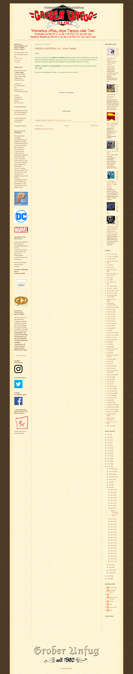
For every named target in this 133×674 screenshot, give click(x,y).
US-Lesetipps (110, 393)
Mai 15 (112, 532)
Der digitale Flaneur (112, 591)
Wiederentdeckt (111, 407)
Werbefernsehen (111, 405)
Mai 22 (112, 505)
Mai (110, 487)
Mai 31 (112, 489)
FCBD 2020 (110, 319)
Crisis (108, 280)
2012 (108, 464)
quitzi (110, 610)
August (111, 479)
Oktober (111, 474)
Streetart (109, 381)
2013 (108, 461)
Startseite (66, 125)
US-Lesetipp (110, 391)
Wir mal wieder (111, 409)
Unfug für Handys (21, 355)
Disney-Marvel (111, 307)
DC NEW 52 (110, 288)
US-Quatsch (110, 398)
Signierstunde (110, 374)
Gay (108, 330)
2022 (108, 437)
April (110, 565)
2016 (108, 453)
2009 (108, 579)
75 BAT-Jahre (110, 254)
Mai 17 (112, 527)
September (112, 477)
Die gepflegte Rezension (110, 304)
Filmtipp (58, 120)
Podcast (109, 364)
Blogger (70, 668)
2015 (108, 456)
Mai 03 (112, 556)
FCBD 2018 (110, 314)
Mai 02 (112, 559)
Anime (109, 265)
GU (110, 594)
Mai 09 (112, 545)
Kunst (108, 342)
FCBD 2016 (110, 309)
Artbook (109, 267)
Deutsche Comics (111, 299)
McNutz (111, 601)
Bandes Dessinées (112, 269)
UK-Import (110, 386)
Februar (111, 570)
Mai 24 (112, 500)
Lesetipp (109, 346)
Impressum (17, 62)
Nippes (109, 361)
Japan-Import (110, 339)
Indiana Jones (110, 337)
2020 (108, 442)
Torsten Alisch (113, 607)
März (110, 567)
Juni (110, 485)
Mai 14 (112, 535)
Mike (110, 604)
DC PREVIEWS (111, 291)
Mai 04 (112, 553)
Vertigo (109, 400)
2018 (108, 448)
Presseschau (110, 366)
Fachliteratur (110, 323)
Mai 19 (112, 521)
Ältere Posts (94, 125)
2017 (108, 450)
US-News (69, 120)
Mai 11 (112, 543)
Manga (109, 353)
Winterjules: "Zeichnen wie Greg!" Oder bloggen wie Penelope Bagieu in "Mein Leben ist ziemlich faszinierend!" (113, 57)
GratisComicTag (111, 335)
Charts (108, 277)
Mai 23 (112, 503)
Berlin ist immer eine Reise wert (112, 274)
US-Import (63, 120)
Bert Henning (112, 587)
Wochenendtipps (111, 414)
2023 (108, 434)
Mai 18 (112, 524)
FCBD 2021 (110, 321)
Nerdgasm (109, 359)
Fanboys (53, 120)
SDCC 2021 (110, 368)
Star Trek (109, 377)
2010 (108, 576)
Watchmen (110, 402)
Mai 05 (112, 551)
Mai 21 (112, 508)
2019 (108, 445)
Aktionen (109, 258)
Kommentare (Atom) (47, 129)
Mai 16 (112, 529)
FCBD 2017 (110, 312)
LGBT (108, 344)
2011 (108, 466)
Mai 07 (112, 548)
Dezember (112, 469)
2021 (108, 440)
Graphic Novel (111, 332)
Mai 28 (112, 495)
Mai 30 (112, 492)
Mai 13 (112, 537)
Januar (111, 572)
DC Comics (110, 286)
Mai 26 (112, 498)
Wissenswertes (111, 411)
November (112, 471)
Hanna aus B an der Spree (113, 598)
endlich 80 (109, 426)
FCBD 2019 (110, 316)
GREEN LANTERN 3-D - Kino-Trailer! (55, 48)
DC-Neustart (110, 293)
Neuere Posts (38, 125)
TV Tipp (109, 384)
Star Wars (109, 379)
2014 (108, 458)
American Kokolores (112, 261)
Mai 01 (112, 561)
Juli (110, 482)
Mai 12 (112, 540)
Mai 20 (112, 519)
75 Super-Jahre (111, 256)
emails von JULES (112, 422)
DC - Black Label (111, 282)
